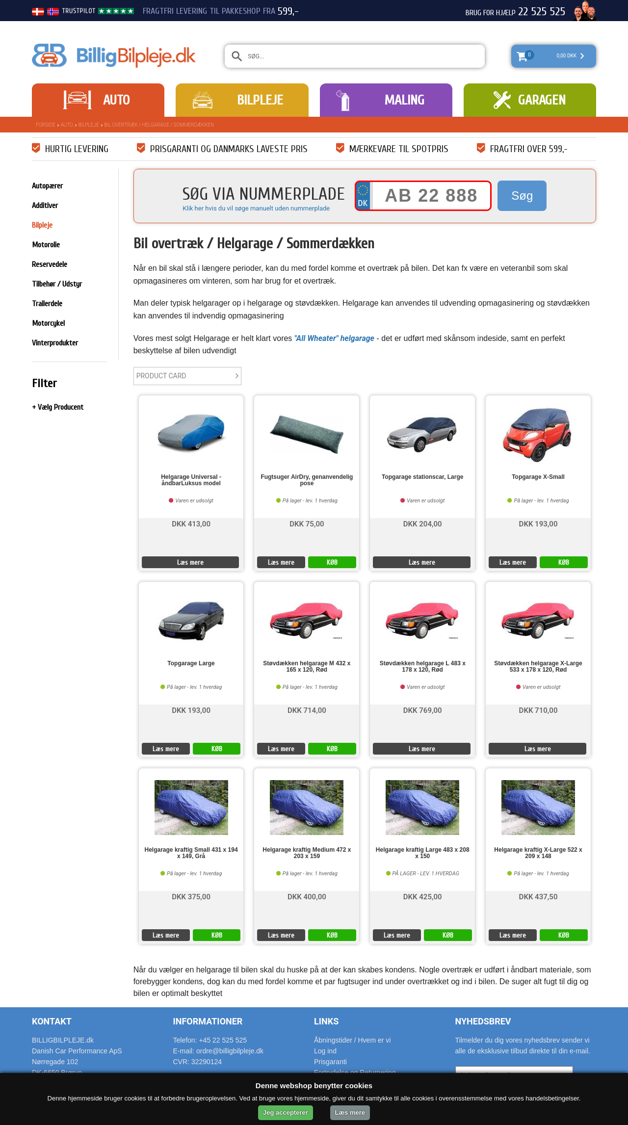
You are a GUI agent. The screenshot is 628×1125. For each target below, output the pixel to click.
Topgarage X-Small (538, 477)
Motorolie (46, 244)
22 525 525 (541, 12)
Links (326, 1021)
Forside (45, 125)
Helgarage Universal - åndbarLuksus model (191, 480)
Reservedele (49, 264)
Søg (522, 195)
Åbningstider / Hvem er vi (352, 1040)
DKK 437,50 (538, 896)
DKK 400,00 (307, 896)
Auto (116, 100)
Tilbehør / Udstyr (57, 284)
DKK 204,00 (422, 523)
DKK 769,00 (422, 709)
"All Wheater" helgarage (334, 338)
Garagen (542, 100)
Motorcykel (48, 323)
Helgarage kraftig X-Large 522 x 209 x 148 (538, 853)
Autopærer (47, 186)
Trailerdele (47, 303)
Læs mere (190, 562)
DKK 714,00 (307, 709)
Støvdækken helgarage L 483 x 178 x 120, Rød (423, 666)
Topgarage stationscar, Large (423, 477)
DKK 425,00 (422, 896)
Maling (404, 100)
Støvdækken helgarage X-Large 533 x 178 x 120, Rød (538, 666)
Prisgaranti (330, 1062)
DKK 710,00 (538, 709)
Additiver (45, 205)
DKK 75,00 (306, 523)
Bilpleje (260, 100)
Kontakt (52, 1021)
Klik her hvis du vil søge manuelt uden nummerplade (256, 208)
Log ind (325, 1051)
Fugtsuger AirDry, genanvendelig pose (307, 480)
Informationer (208, 1021)
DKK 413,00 (191, 523)
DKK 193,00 (538, 523)
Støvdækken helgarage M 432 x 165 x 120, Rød (306, 666)
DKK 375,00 (191, 896)
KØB (332, 562)
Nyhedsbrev (483, 1021)
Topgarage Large (190, 663)
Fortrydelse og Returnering (355, 1072)
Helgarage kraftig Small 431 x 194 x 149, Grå (191, 853)
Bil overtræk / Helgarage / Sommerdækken (159, 125)
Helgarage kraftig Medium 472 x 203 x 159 (306, 853)
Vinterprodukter (55, 343)
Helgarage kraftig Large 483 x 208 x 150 (423, 853)
